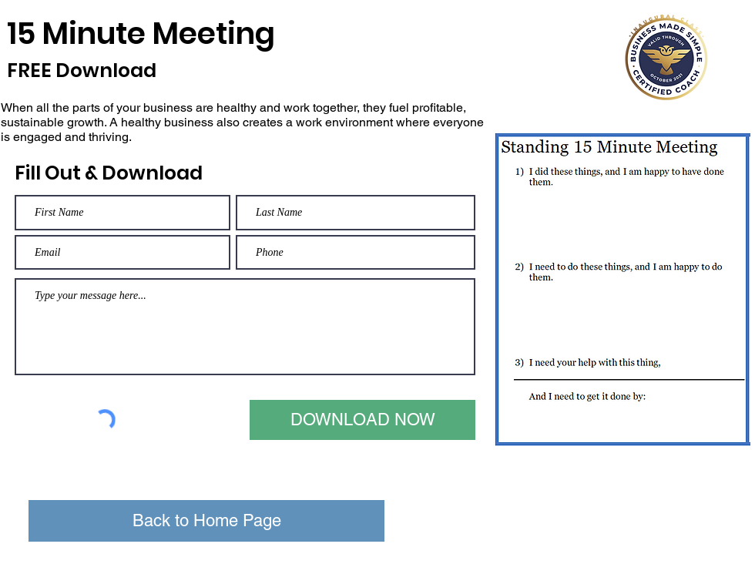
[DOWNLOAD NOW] (362, 420)
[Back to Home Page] (206, 521)
